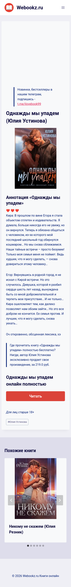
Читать (35, 396)
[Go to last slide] (11, 500)
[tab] (28, 546)
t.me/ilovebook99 (29, 104)
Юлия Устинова (17, 421)
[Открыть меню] (62, 7)
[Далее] (59, 500)
